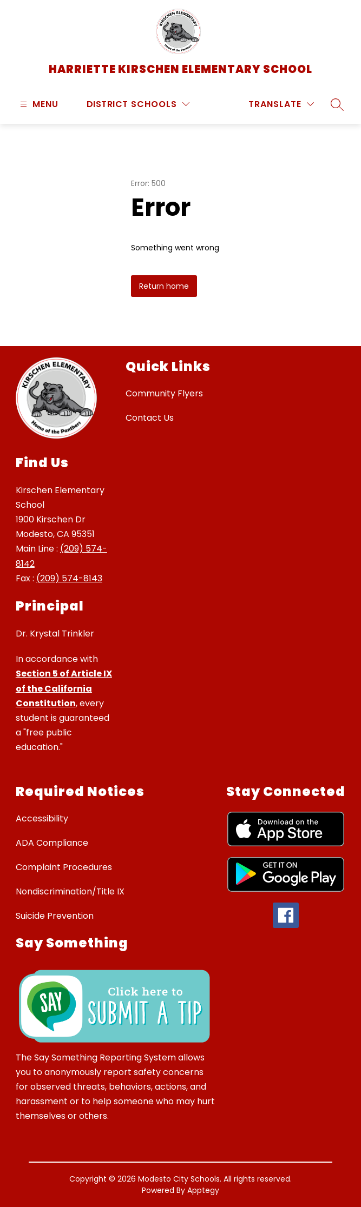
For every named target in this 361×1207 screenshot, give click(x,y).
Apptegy (203, 1190)
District (107, 104)
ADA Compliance (52, 843)
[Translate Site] (281, 104)
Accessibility (42, 818)
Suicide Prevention (55, 916)
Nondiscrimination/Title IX (70, 891)
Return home (164, 286)
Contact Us (150, 418)
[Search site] (337, 104)
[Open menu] (37, 104)
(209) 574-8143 (69, 578)
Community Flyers (164, 393)
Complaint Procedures (64, 867)
